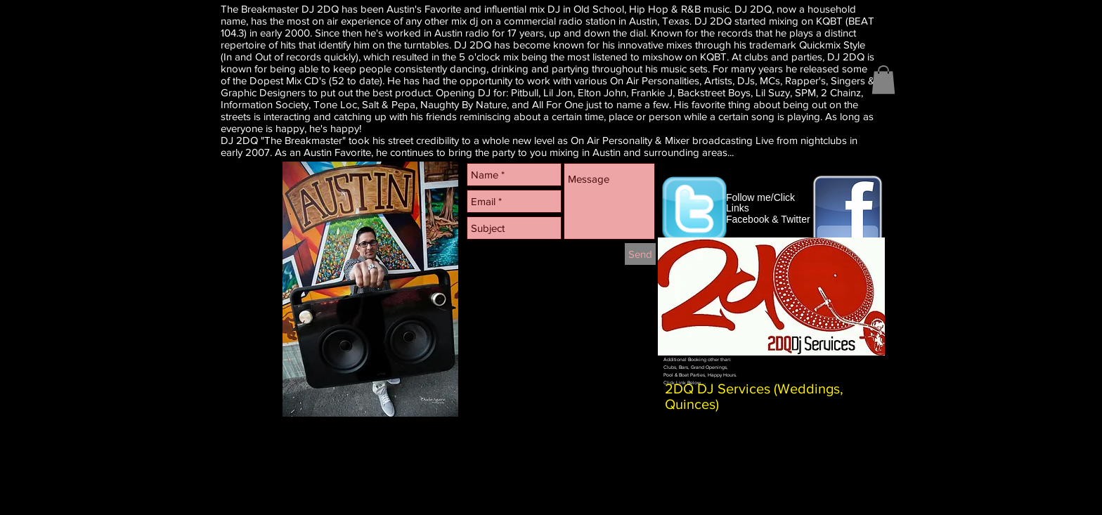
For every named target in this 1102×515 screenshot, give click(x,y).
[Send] (640, 254)
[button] (883, 79)
